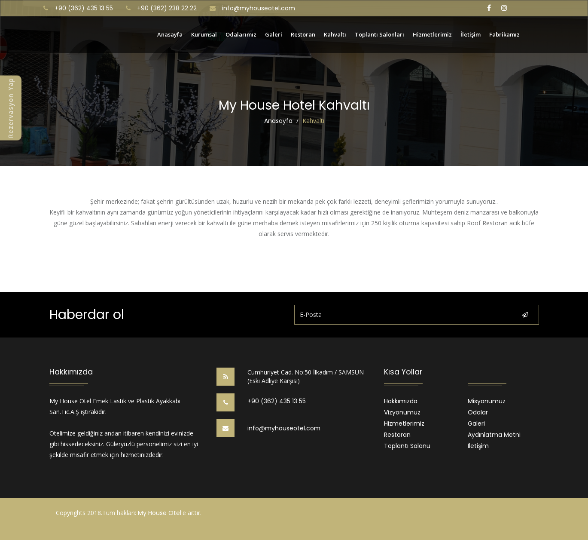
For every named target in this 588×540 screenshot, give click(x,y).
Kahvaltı (335, 34)
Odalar (478, 412)
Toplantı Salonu (407, 446)
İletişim (470, 34)
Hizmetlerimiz (432, 34)
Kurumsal (204, 34)
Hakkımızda (400, 401)
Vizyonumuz (402, 412)
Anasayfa (170, 34)
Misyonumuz (487, 401)
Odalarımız (240, 34)
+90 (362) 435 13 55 (276, 401)
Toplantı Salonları (379, 34)
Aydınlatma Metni (494, 434)
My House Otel (159, 513)
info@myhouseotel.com (258, 8)
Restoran (303, 34)
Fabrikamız (504, 34)
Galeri (273, 34)
